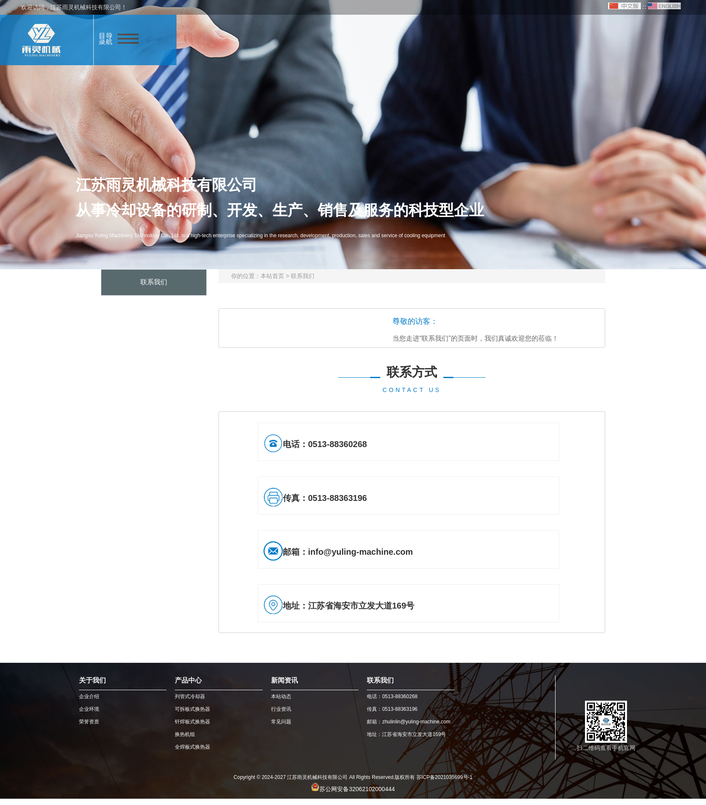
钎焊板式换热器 (192, 722)
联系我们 (302, 276)
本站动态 (281, 696)
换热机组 (185, 734)
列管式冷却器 (190, 696)
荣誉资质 (89, 722)
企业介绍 (89, 696)
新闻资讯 (284, 680)
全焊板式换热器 (192, 747)
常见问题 (281, 722)
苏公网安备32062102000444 (357, 789)
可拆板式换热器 (192, 709)
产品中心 (188, 680)
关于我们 (92, 680)
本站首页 (272, 276)
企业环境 (89, 709)
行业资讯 (281, 709)
